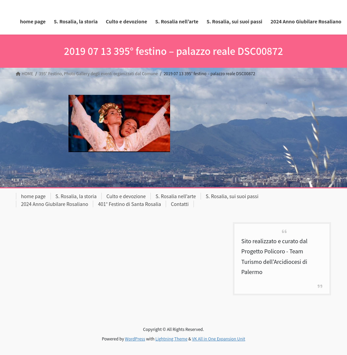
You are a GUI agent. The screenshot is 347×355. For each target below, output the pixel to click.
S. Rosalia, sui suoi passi (232, 196)
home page (33, 196)
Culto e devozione (126, 196)
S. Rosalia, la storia (76, 196)
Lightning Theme (171, 338)
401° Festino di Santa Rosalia (129, 204)
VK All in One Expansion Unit (218, 338)
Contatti (180, 204)
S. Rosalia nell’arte (176, 196)
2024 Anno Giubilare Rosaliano (54, 204)
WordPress (135, 338)
